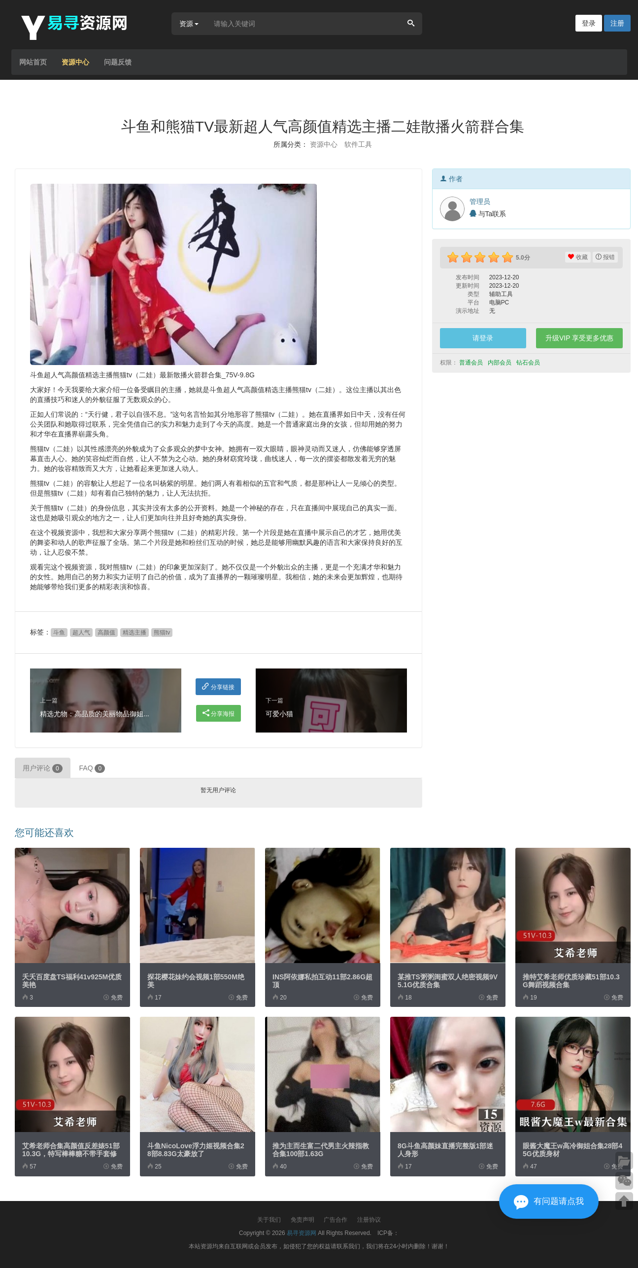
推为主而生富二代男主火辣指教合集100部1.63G (320, 1150)
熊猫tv (162, 632)
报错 (605, 257)
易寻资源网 (301, 1233)
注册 (617, 23)
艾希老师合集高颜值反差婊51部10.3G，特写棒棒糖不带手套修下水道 (71, 1154)
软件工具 (358, 144)
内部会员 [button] (500, 362)
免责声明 (302, 1219)
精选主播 (134, 632)
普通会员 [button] (471, 362)
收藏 (577, 257)
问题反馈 (118, 62)
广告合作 (335, 1219)
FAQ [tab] (92, 768)
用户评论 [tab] (43, 768)
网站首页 (33, 62)
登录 (589, 23)
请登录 (482, 338)
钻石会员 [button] (528, 362)
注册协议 (369, 1219)
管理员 (480, 201)
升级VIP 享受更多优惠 (579, 338)
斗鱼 (59, 632)
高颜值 (106, 632)
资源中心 (75, 62)
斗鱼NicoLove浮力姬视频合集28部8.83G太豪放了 (195, 1150)
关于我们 (269, 1219)
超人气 (81, 632)
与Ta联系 (488, 214)
